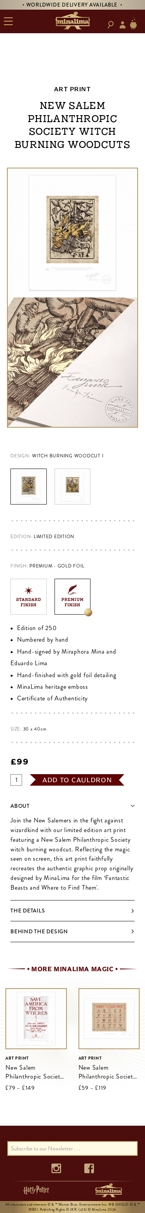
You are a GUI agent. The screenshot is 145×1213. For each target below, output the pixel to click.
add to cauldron (77, 780)
